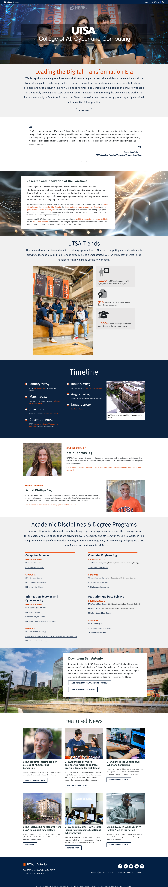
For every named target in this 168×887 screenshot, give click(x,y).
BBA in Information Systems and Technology (40, 621)
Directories (120, 872)
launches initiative (40, 388)
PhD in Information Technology (36, 641)
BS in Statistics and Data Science (99, 613)
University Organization (136, 872)
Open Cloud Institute (40, 221)
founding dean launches (93, 388)
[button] (163, 2)
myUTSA (155, 2)
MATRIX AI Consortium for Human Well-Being (92, 219)
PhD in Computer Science (34, 587)
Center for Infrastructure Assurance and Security (82, 207)
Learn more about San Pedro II (83, 689)
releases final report (51, 414)
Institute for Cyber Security (51, 207)
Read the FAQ (84, 110)
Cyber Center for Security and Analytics (40, 209)
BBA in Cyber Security (32, 612)
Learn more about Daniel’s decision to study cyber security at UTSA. (50, 504)
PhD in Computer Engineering (98, 587)
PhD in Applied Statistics (97, 632)
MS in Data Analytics (95, 623)
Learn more (30, 845)
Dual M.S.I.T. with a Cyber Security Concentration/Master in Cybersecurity (51, 636)
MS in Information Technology (35, 632)
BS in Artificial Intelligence (97, 563)
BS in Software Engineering (34, 567)
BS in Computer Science (33, 563)
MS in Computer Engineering (98, 582)
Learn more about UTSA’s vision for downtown (90, 683)
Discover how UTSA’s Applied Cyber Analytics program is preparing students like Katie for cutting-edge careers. (103, 468)
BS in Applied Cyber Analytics (35, 607)
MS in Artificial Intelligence (97, 578)
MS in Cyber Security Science (35, 582)
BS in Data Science (94, 608)
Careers (94, 872)
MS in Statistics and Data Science (100, 628)
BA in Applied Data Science (97, 604)
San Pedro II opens (77, 409)
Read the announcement (35, 780)
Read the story (73, 848)
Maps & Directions (106, 872)
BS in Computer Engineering (98, 567)
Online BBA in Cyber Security (35, 616)
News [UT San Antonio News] (146, 2)
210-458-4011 (38, 874)
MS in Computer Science (34, 578)
